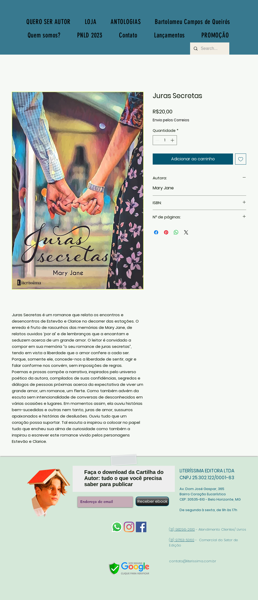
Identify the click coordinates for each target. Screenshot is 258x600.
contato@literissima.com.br (192, 561)
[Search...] (209, 48)
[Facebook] (141, 527)
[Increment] (173, 140)
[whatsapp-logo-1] (117, 527)
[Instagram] (129, 527)
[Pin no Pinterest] (166, 232)
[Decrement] (156, 140)
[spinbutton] (165, 140)
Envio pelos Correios (171, 120)
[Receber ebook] (152, 501)
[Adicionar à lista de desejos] (240, 159)
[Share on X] (186, 232)
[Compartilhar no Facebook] (156, 232)
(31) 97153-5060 (181, 540)
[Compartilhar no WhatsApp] (176, 232)
